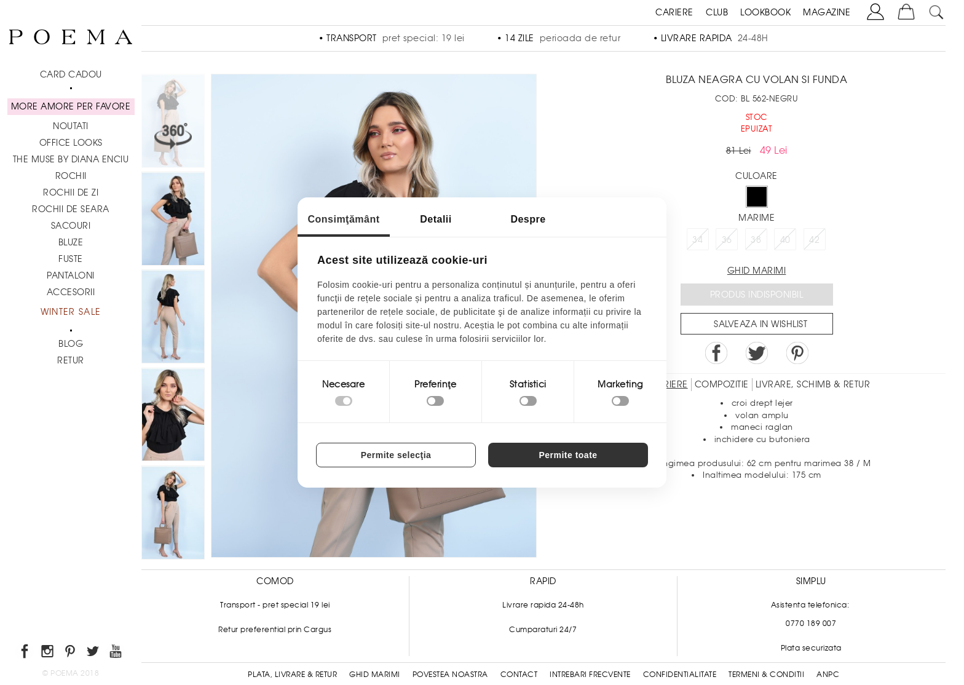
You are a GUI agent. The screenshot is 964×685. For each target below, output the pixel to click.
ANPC (827, 674)
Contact (519, 674)
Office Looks (71, 143)
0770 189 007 (811, 623)
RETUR (70, 360)
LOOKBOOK (765, 12)
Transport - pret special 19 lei (275, 605)
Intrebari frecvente (590, 674)
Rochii (71, 176)
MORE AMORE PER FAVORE (71, 106)
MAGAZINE (826, 12)
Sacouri (71, 226)
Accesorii (71, 292)
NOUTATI (71, 126)
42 (814, 240)
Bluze (71, 242)
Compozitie (722, 384)
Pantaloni (71, 275)
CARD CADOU (71, 74)
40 (785, 240)
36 (727, 240)
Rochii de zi (70, 192)
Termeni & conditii (766, 674)
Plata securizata (811, 648)
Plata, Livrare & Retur (292, 674)
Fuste (70, 259)
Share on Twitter (757, 353)
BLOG (70, 344)
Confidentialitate (680, 674)
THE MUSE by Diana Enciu (71, 159)
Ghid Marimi (374, 674)
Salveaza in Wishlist (760, 324)
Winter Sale (71, 312)
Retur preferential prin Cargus (274, 629)
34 (697, 240)
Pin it (797, 353)
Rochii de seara (70, 209)
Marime (756, 218)
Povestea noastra (450, 674)
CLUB (717, 12)
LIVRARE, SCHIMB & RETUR (813, 384)
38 (756, 240)
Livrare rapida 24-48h (543, 605)
